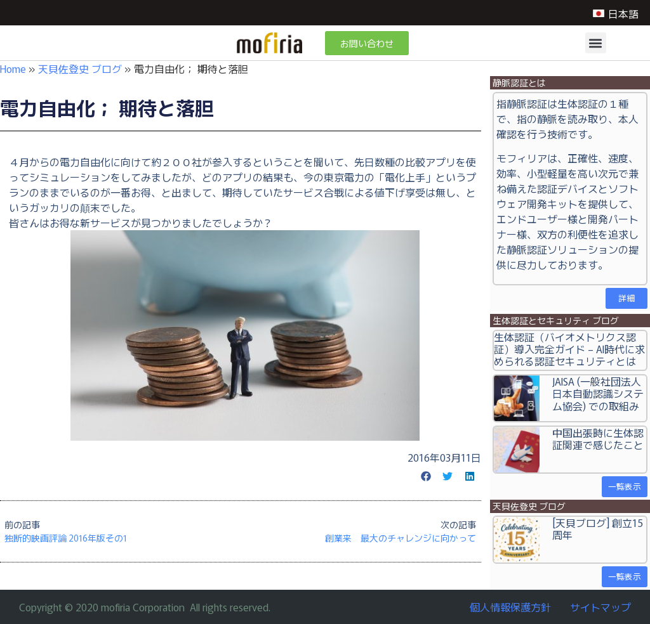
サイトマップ (600, 606)
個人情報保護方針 (510, 606)
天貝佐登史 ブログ (80, 68)
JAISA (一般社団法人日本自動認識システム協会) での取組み (598, 393)
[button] (595, 42)
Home (13, 68)
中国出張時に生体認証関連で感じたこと (598, 438)
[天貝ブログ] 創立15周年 (597, 528)
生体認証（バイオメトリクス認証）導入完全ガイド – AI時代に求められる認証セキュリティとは (569, 348)
